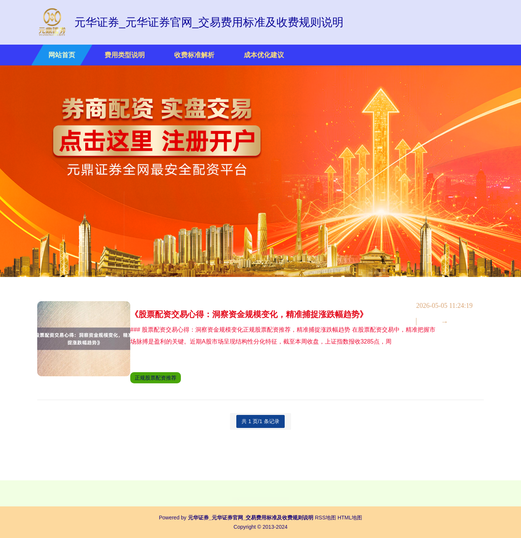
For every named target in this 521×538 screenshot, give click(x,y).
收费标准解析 (194, 55)
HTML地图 (350, 518)
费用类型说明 (125, 55)
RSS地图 (325, 518)
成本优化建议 (264, 55)
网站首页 (61, 55)
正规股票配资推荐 (172, 378)
